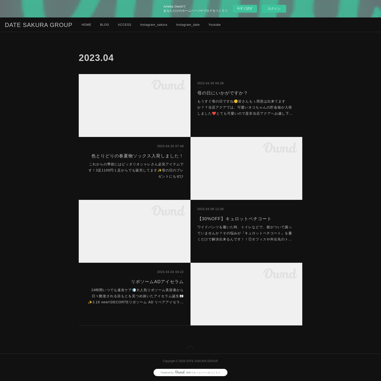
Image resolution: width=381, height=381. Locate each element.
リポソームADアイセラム (157, 281)
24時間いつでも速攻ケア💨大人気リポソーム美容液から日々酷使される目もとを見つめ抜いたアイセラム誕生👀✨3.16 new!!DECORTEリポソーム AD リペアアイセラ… (136, 296)
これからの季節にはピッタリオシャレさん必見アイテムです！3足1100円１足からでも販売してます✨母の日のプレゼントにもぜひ (136, 170)
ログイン (274, 8)
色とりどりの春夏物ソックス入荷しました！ (137, 155)
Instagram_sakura (153, 24)
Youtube (214, 24)
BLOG (104, 24)
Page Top (190, 347)
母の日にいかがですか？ (222, 93)
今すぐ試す (245, 8)
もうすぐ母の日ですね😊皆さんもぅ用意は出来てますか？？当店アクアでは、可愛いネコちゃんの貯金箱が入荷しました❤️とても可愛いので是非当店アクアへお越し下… (245, 107)
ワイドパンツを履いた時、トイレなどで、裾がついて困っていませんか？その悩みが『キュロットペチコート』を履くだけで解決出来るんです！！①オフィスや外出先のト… (244, 233)
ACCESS (124, 24)
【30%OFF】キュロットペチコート (234, 218)
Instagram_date (188, 24)
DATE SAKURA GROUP (38, 25)
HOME (86, 24)
